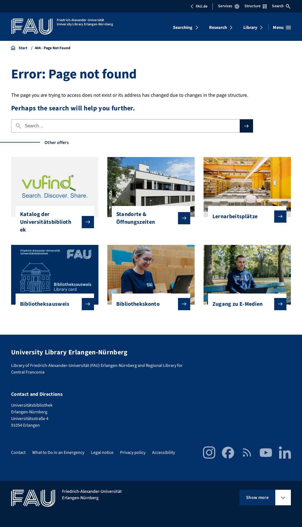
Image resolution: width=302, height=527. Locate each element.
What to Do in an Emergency (58, 452)
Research (218, 27)
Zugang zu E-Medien (245, 304)
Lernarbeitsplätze (245, 216)
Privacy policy (132, 452)
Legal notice (102, 452)
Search (281, 6)
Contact (18, 452)
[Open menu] (282, 27)
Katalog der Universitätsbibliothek (52, 222)
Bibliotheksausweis (52, 304)
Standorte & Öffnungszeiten (149, 218)
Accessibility (163, 452)
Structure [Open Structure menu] (255, 6)
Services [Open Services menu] (228, 6)
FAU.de (198, 6)
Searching (182, 27)
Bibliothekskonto (149, 304)
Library (250, 27)
